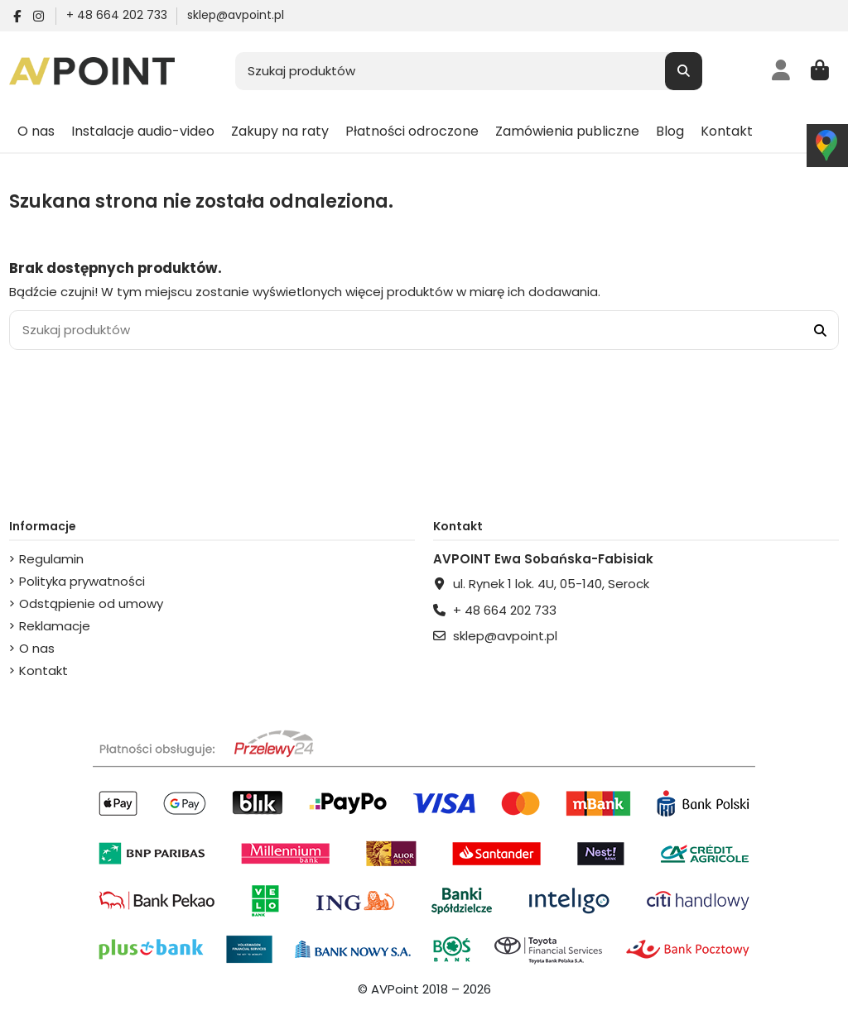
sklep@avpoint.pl (235, 15)
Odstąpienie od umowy (91, 603)
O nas (37, 648)
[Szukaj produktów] (683, 71)
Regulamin (51, 558)
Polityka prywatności (82, 581)
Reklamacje (54, 626)
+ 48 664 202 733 (118, 15)
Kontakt (43, 670)
